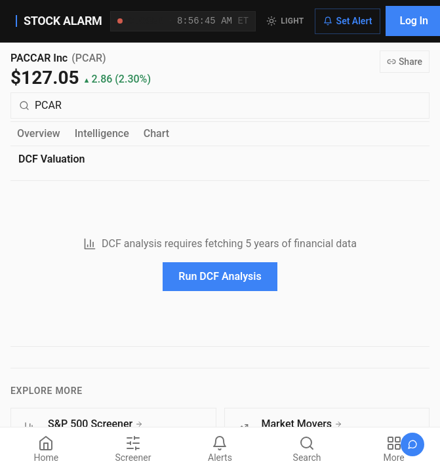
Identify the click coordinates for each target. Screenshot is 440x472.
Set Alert (347, 21)
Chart (156, 133)
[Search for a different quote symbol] (220, 105)
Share (404, 61)
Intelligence (102, 133)
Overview (38, 133)
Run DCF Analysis (219, 276)
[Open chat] (412, 444)
